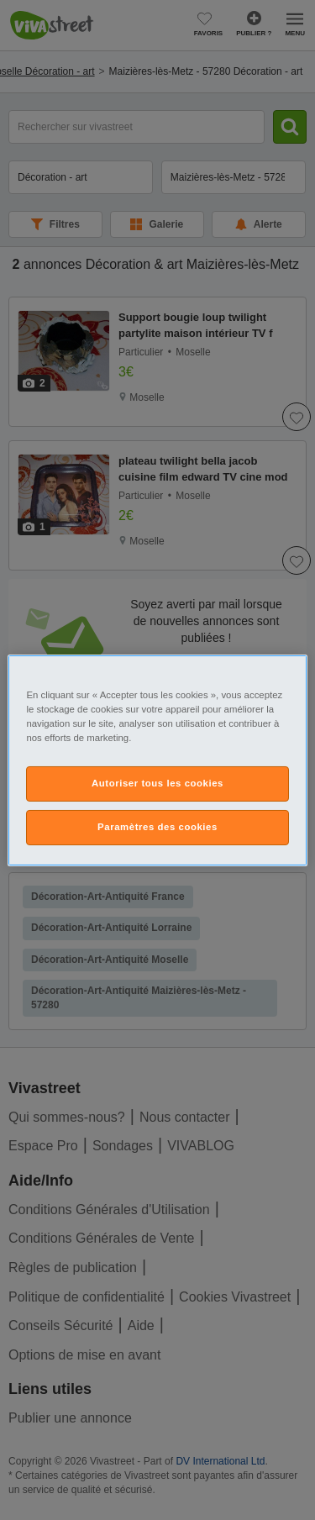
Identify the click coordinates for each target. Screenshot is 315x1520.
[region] (157, 759)
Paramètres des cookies (157, 827)
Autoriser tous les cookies (157, 783)
